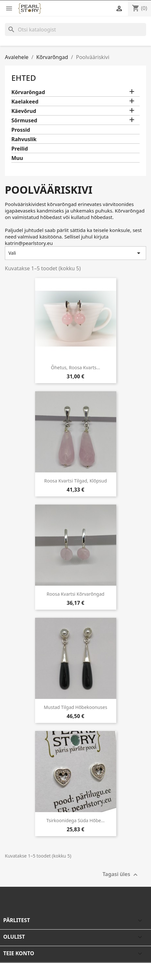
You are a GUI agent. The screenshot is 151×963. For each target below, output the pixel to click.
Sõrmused (24, 120)
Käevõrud (23, 111)
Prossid (20, 130)
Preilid (19, 148)
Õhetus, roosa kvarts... (75, 367)
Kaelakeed (24, 101)
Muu (17, 158)
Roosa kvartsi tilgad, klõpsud (75, 481)
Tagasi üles (121, 875)
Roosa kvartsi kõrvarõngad (76, 594)
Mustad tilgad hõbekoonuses (75, 707)
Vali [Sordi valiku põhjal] (75, 253)
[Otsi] (75, 29)
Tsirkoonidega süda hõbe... (75, 820)
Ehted (23, 77)
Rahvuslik (24, 139)
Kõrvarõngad (28, 92)
